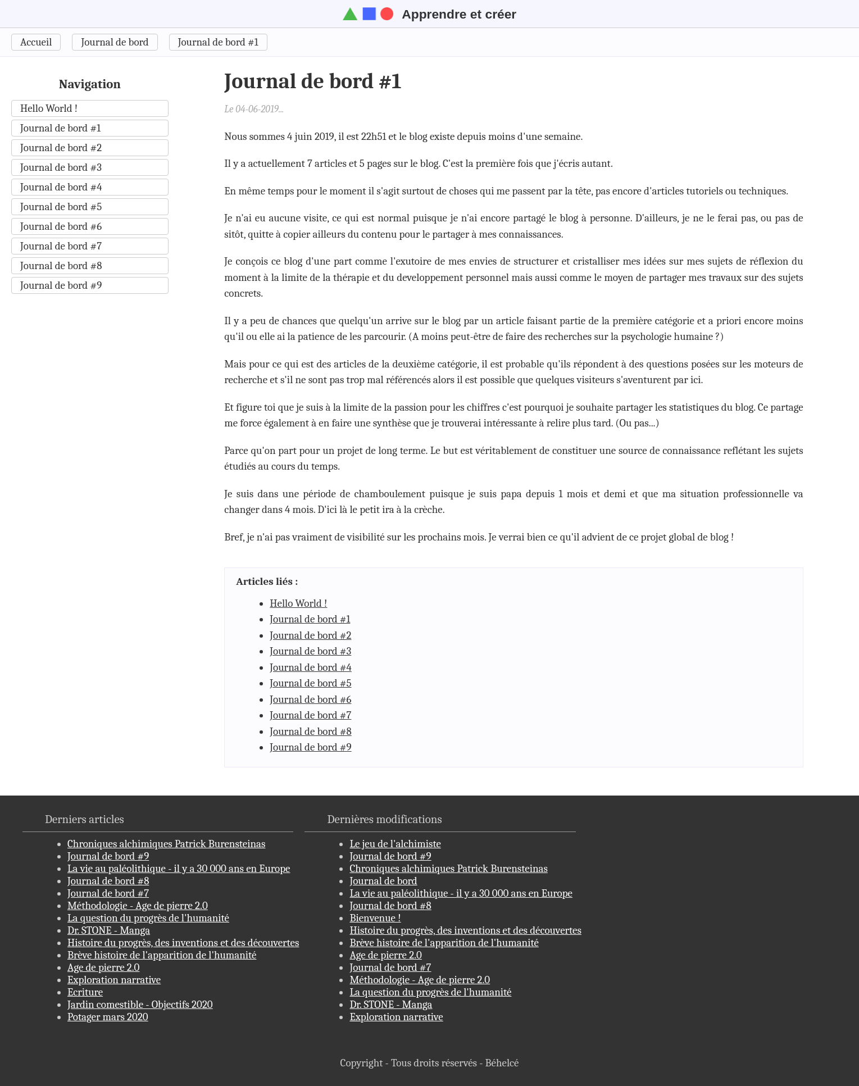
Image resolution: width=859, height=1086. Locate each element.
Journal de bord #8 (61, 266)
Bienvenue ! (375, 918)
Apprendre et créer (429, 14)
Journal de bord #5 (61, 207)
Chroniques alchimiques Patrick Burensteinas (166, 844)
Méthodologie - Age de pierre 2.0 (137, 905)
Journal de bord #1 (218, 42)
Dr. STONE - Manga (108, 930)
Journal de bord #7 (61, 246)
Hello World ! (49, 108)
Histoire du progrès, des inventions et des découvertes (183, 943)
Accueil (36, 42)
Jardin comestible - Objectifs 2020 (140, 1004)
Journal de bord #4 (61, 187)
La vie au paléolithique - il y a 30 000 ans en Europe (178, 868)
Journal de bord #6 (61, 226)
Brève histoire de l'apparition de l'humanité (161, 955)
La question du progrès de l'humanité (148, 918)
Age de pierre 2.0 (103, 967)
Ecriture (85, 992)
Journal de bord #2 (61, 148)
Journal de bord (114, 42)
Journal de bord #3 (61, 167)
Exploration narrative (114, 980)
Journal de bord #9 (61, 285)
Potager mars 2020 (107, 1017)
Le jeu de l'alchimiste (394, 844)
